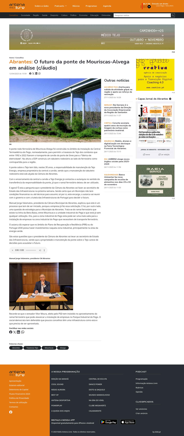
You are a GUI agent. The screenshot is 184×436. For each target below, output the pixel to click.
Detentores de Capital (18, 389)
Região (36, 15)
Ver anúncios (141, 409)
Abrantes (16, 348)
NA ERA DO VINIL (96, 400)
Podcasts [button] (60, 6)
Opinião (139, 392)
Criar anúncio (141, 413)
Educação (94, 15)
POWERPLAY (56, 405)
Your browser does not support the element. (28, 250)
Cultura (64, 15)
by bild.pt (157, 432)
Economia (83, 15)
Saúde (44, 15)
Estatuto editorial (16, 385)
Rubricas (139, 387)
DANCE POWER (95, 384)
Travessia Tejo (32, 348)
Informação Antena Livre (146, 383)
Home (11, 58)
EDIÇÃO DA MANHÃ (59, 379)
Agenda (107, 6)
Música (76, 6)
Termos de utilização (18, 402)
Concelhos (13, 15)
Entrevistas (106, 15)
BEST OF (55, 395)
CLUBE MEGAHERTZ (97, 405)
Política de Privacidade (19, 398)
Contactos (13, 407)
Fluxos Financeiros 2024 (19, 394)
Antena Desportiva (60, 400)
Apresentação (15, 381)
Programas (91, 6)
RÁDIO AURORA (58, 389)
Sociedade (25, 15)
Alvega (63, 348)
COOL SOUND (57, 384)
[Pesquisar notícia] (142, 15)
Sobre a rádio (42, 6)
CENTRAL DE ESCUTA (98, 379)
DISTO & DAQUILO (97, 389)
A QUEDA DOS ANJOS (60, 411)
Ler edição (164, 154)
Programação (141, 379)
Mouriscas (49, 348)
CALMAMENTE (95, 411)
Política (73, 15)
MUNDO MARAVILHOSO (99, 395)
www (146, 154)
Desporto (54, 15)
